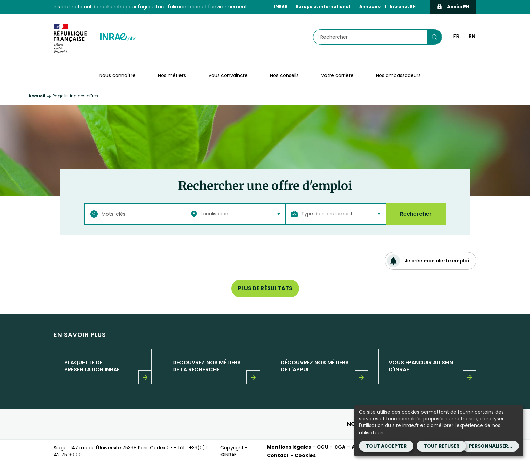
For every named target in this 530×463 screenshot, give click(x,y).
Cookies (305, 455)
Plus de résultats (265, 288)
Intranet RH (403, 6)
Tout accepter (386, 446)
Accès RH (453, 6)
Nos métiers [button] (172, 75)
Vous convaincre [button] (228, 75)
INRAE (280, 6)
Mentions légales (289, 447)
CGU (322, 447)
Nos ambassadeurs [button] (398, 75)
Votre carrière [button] (337, 75)
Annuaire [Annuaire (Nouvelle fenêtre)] (370, 6)
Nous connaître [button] (117, 75)
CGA (339, 447)
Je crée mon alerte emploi (428, 260)
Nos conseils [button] (284, 75)
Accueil (36, 96)
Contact (278, 455)
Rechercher (416, 214)
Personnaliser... (490, 446)
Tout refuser (441, 446)
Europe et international (323, 6)
